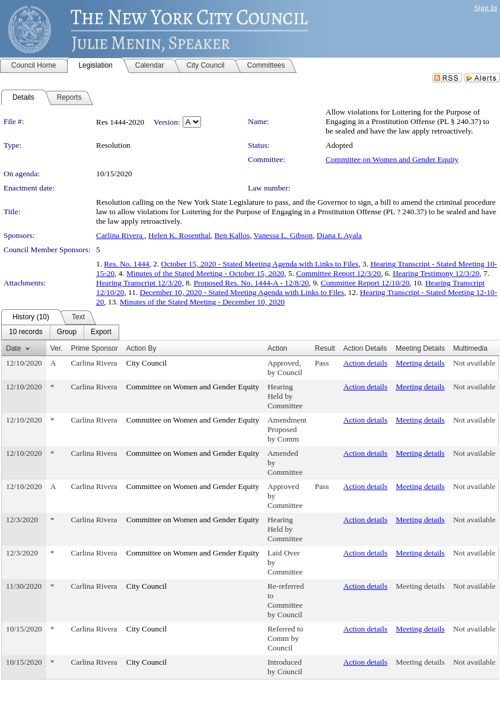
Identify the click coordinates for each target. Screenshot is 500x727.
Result (325, 348)
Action (277, 348)
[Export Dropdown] (101, 332)
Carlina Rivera (120, 235)
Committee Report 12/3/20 (338, 273)
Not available (474, 362)
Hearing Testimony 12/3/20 (436, 273)
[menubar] (60, 332)
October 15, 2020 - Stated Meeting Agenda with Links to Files (260, 263)
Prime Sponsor (94, 348)
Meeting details (420, 362)
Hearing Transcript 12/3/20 (138, 282)
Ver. (56, 348)
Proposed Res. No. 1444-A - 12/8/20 (250, 282)
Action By (141, 348)
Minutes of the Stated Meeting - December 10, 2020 (202, 301)
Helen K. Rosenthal (179, 235)
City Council (146, 362)
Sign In (485, 7)
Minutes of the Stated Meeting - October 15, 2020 (205, 273)
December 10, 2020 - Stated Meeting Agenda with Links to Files (242, 292)
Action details (365, 362)
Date (13, 348)
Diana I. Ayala (339, 235)
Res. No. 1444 (126, 263)
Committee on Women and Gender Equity (392, 159)
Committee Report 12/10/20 (365, 282)
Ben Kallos (232, 235)
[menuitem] (26, 332)
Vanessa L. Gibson (283, 235)
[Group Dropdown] (67, 332)
